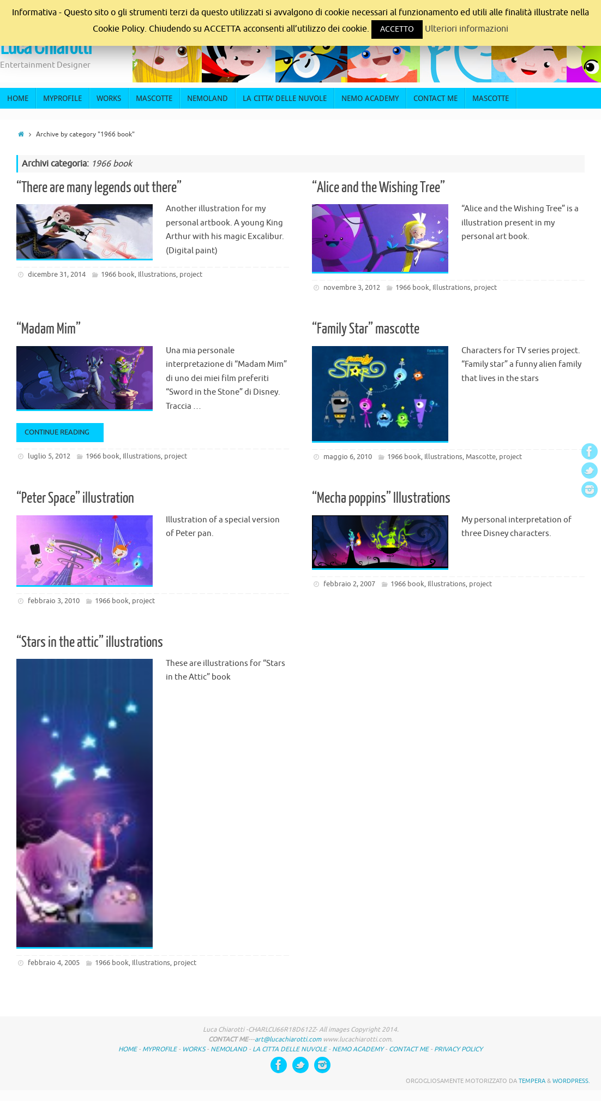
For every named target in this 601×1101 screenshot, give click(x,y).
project (190, 274)
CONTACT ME (409, 1049)
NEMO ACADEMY (357, 1049)
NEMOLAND (229, 1049)
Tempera (532, 1081)
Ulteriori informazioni (466, 29)
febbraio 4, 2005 (54, 962)
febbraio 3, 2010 (54, 600)
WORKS (193, 1049)
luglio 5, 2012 (49, 456)
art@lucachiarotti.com (288, 1039)
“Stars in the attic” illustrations (89, 642)
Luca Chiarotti (46, 47)
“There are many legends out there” (99, 187)
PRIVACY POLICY (458, 1049)
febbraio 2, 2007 (349, 583)
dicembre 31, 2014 (57, 274)
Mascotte (481, 456)
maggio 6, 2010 (347, 456)
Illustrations (157, 274)
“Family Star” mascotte (365, 329)
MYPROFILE (159, 1049)
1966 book (118, 274)
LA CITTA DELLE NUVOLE (290, 1049)
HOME (127, 1049)
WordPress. (571, 1081)
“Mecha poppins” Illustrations (381, 498)
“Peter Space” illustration (75, 498)
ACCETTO (397, 29)
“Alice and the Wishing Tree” (378, 187)
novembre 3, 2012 (351, 287)
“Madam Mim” (48, 329)
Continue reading (62, 432)
